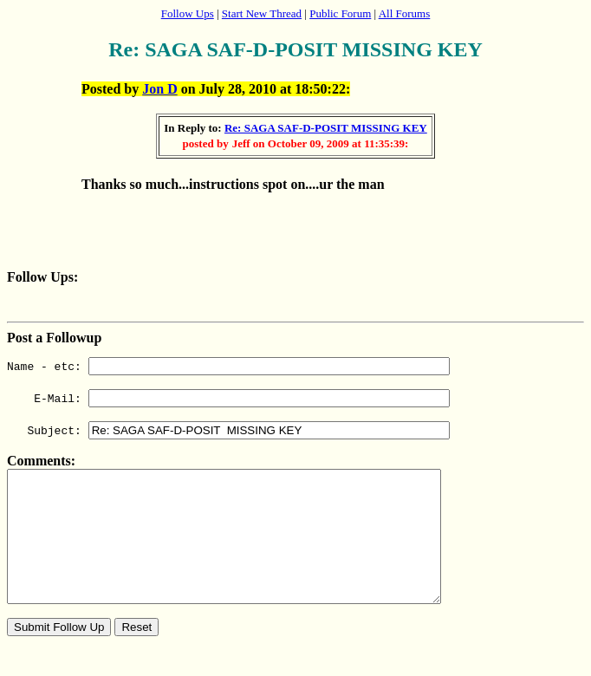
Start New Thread (262, 13)
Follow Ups (187, 13)
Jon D (159, 88)
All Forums (405, 13)
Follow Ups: (42, 277)
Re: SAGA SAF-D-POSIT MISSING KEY (325, 127)
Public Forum (340, 13)
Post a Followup (54, 337)
